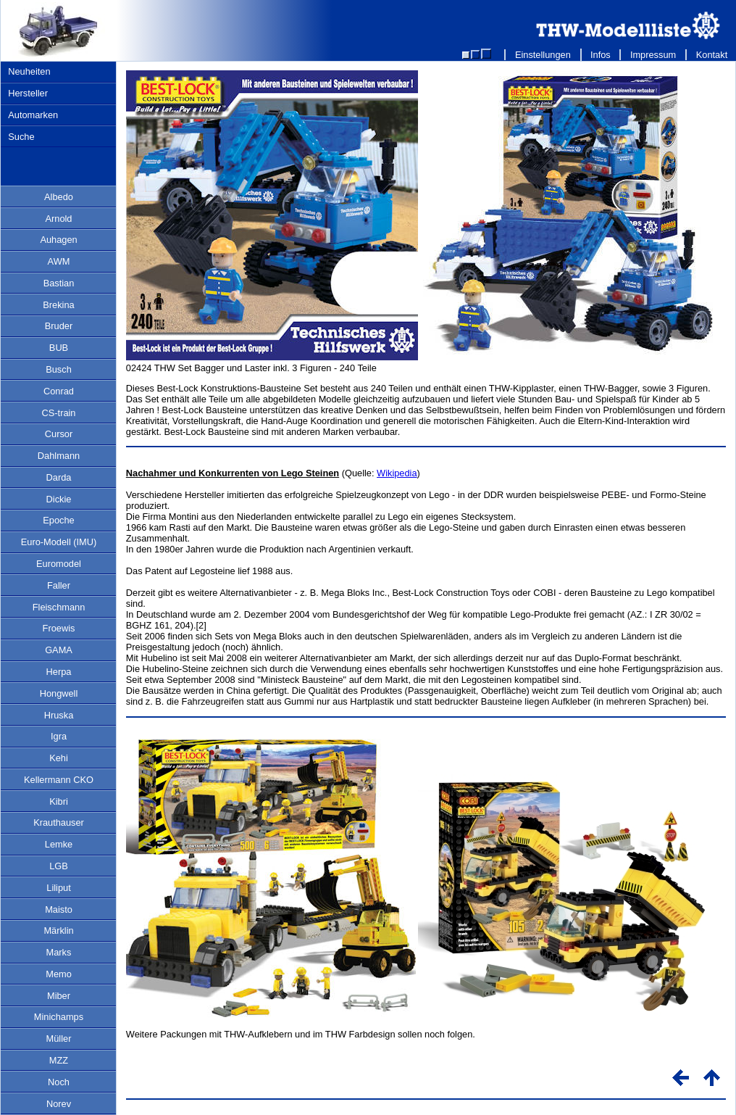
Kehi (58, 758)
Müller (59, 1038)
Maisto (58, 909)
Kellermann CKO (58, 779)
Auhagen (58, 239)
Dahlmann (59, 455)
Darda (59, 477)
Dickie (59, 499)
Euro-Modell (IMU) (59, 541)
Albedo (58, 196)
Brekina (58, 304)
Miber (58, 995)
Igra (59, 736)
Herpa (59, 671)
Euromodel (58, 563)
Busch (59, 369)
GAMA (58, 649)
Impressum (653, 54)
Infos (601, 54)
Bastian (59, 283)
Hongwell (59, 693)
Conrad (58, 391)
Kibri (58, 801)
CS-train (59, 412)
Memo (59, 974)
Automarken (33, 114)
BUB (58, 347)
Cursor (58, 433)
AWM (59, 261)
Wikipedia (397, 473)
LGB (58, 866)
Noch (59, 1082)
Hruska (59, 715)
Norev (58, 1103)
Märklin (58, 930)
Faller (58, 585)
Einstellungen (543, 54)
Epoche (58, 520)
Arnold (59, 218)
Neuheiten (29, 71)
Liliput (58, 887)
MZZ (58, 1060)
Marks (59, 952)
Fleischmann (59, 607)
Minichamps (58, 1016)
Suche (21, 136)
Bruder (58, 325)
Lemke (58, 844)
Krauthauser (58, 822)
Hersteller (28, 93)
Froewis (59, 628)
